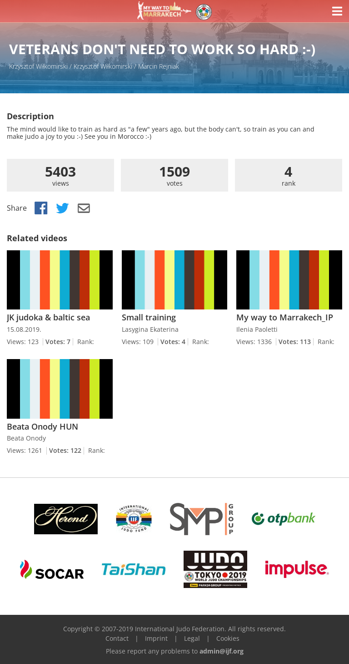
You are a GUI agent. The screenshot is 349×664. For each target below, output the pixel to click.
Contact (117, 638)
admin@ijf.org (221, 651)
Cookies (227, 638)
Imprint (156, 638)
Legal (192, 638)
